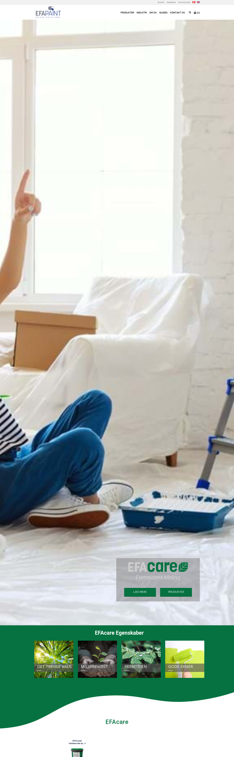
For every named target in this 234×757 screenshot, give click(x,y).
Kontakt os (177, 13)
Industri (142, 13)
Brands (161, 2)
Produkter (127, 13)
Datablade (171, 2)
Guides (163, 13)
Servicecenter (184, 2)
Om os (153, 13)
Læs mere (140, 592)
